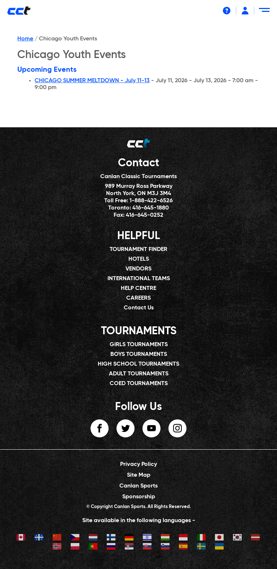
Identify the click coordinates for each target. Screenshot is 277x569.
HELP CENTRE (138, 288)
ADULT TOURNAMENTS (138, 374)
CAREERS (138, 298)
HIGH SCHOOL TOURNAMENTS (138, 364)
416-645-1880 (150, 208)
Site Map (138, 475)
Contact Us (139, 308)
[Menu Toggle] (265, 13)
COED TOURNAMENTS (139, 384)
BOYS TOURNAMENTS (138, 354)
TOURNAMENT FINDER (138, 249)
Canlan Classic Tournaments (138, 177)
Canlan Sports (138, 486)
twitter (125, 428)
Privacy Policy (138, 464)
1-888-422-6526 (151, 201)
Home (25, 39)
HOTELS (138, 259)
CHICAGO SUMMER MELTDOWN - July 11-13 (92, 81)
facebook (100, 428)
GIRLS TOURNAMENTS (139, 345)
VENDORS (138, 269)
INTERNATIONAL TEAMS (138, 279)
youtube (151, 428)
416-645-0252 (144, 215)
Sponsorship (138, 497)
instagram (177, 428)
